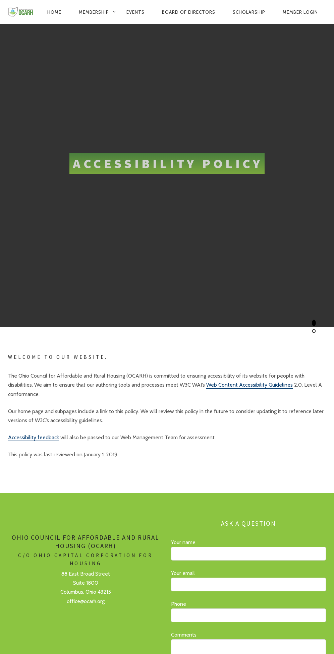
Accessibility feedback (33, 437)
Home (54, 12)
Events (135, 12)
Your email (248, 580)
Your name (248, 550)
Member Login (300, 12)
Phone (248, 611)
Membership (94, 12)
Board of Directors (188, 12)
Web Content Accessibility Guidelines (249, 385)
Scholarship (249, 12)
